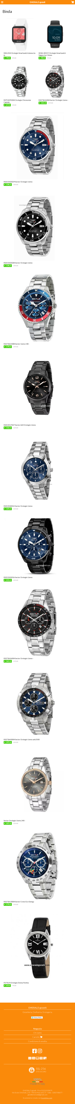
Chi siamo (37, 1032)
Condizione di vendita (37, 1041)
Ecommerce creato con (37, 1098)
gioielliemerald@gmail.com (37, 1095)
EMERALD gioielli (37, 2)
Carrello (37, 1037)
